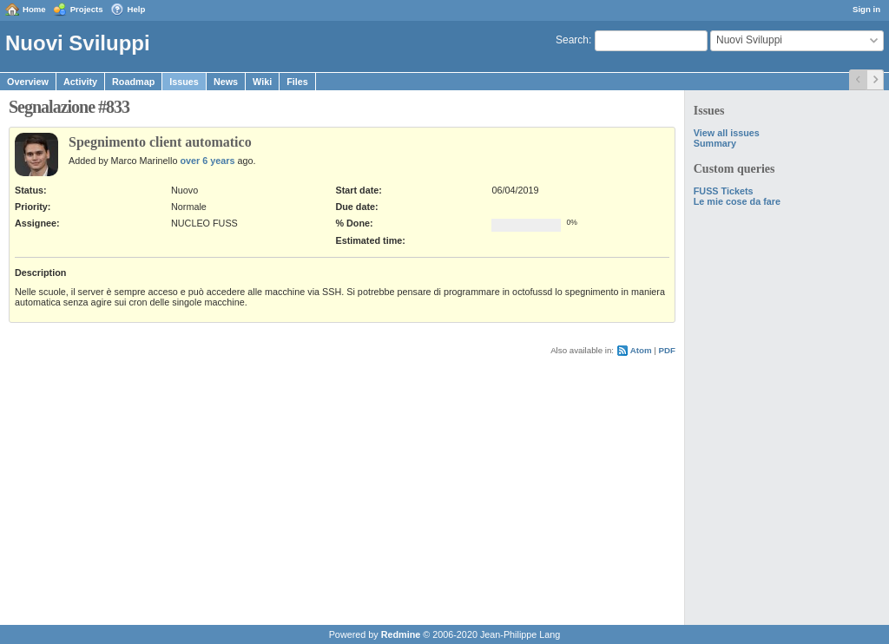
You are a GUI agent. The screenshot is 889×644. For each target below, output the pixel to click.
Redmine (401, 634)
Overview (28, 81)
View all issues (727, 133)
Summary (715, 143)
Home (34, 9)
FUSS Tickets (724, 191)
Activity (80, 81)
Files (297, 81)
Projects (86, 9)
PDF (667, 350)
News (226, 81)
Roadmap (133, 81)
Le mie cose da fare (737, 201)
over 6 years (207, 160)
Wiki (262, 81)
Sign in (866, 9)
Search (572, 40)
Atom (641, 350)
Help (137, 9)
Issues (184, 81)
